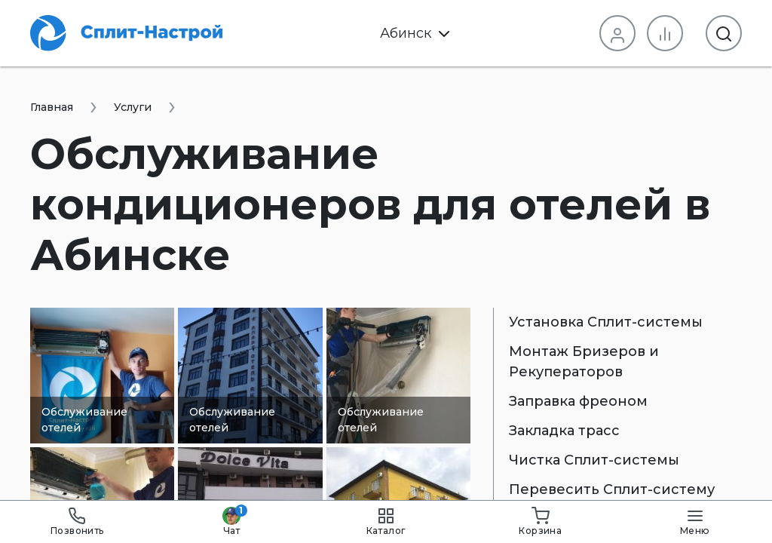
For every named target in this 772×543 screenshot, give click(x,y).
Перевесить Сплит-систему (612, 489)
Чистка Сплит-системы (594, 460)
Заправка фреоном (578, 401)
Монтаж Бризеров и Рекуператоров (584, 361)
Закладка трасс (564, 430)
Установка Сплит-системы (606, 322)
